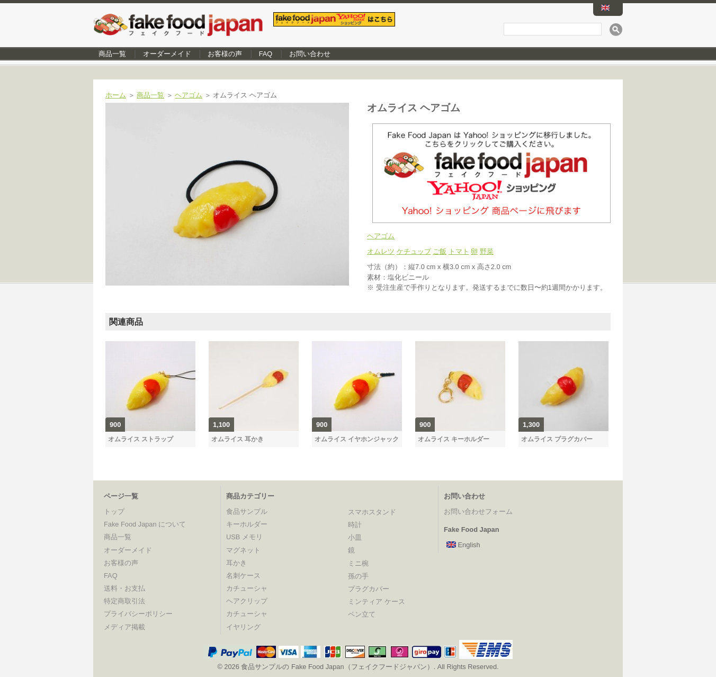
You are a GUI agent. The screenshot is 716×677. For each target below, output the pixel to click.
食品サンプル (246, 511)
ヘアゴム (188, 95)
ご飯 (439, 251)
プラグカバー (368, 589)
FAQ (266, 54)
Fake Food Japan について (145, 524)
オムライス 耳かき (237, 439)
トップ (114, 511)
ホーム (115, 95)
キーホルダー (246, 524)
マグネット (243, 550)
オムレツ (381, 251)
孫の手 (358, 576)
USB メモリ (244, 537)
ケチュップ (414, 251)
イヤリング (243, 627)
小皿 (355, 537)
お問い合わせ (309, 54)
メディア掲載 (124, 627)
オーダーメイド (167, 54)
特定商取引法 (124, 601)
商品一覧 (112, 54)
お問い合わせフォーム (478, 511)
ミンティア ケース (376, 601)
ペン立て (361, 614)
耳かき (236, 563)
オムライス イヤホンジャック (357, 439)
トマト (459, 251)
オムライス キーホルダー (453, 439)
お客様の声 (225, 54)
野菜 (487, 251)
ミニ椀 (358, 563)
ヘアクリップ (246, 601)
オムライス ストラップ (140, 439)
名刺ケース (243, 576)
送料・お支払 (124, 588)
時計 (355, 525)
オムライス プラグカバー (557, 439)
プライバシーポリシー (138, 614)
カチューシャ (246, 588)
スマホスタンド (372, 512)
